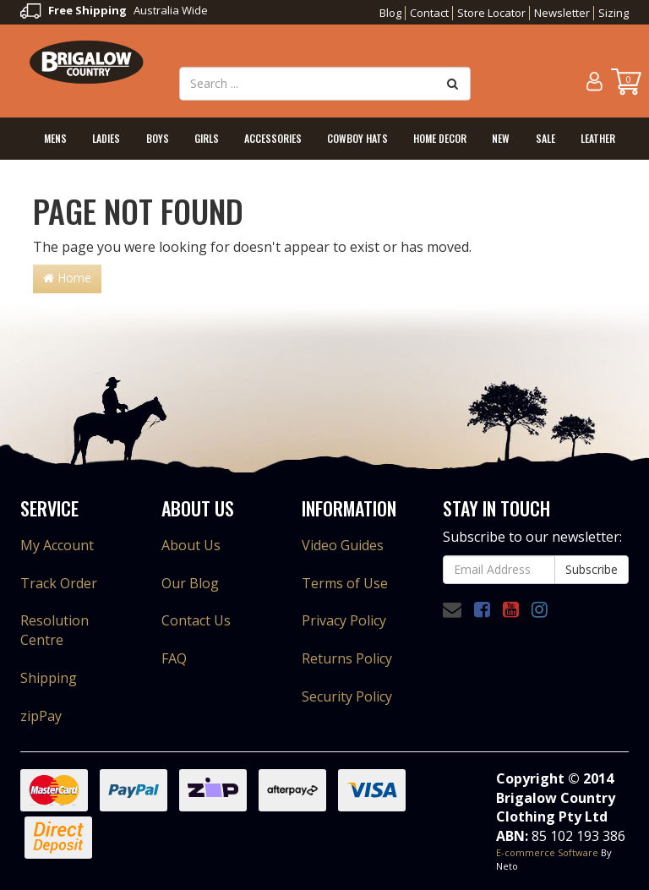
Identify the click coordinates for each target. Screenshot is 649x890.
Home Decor (439, 138)
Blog (390, 12)
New (501, 138)
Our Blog (190, 583)
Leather (598, 138)
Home (67, 278)
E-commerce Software (547, 852)
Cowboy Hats (357, 138)
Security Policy (347, 696)
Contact (429, 12)
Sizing (613, 12)
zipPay (41, 716)
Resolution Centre (54, 630)
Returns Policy (347, 658)
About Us (191, 545)
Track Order (58, 583)
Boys (157, 138)
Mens (55, 138)
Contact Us (196, 620)
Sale (545, 138)
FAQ (174, 658)
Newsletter (562, 12)
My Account (57, 545)
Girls (206, 138)
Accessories (273, 138)
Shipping (48, 678)
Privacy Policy (344, 620)
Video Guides (343, 545)
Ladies (106, 138)
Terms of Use (345, 583)
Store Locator (491, 12)
